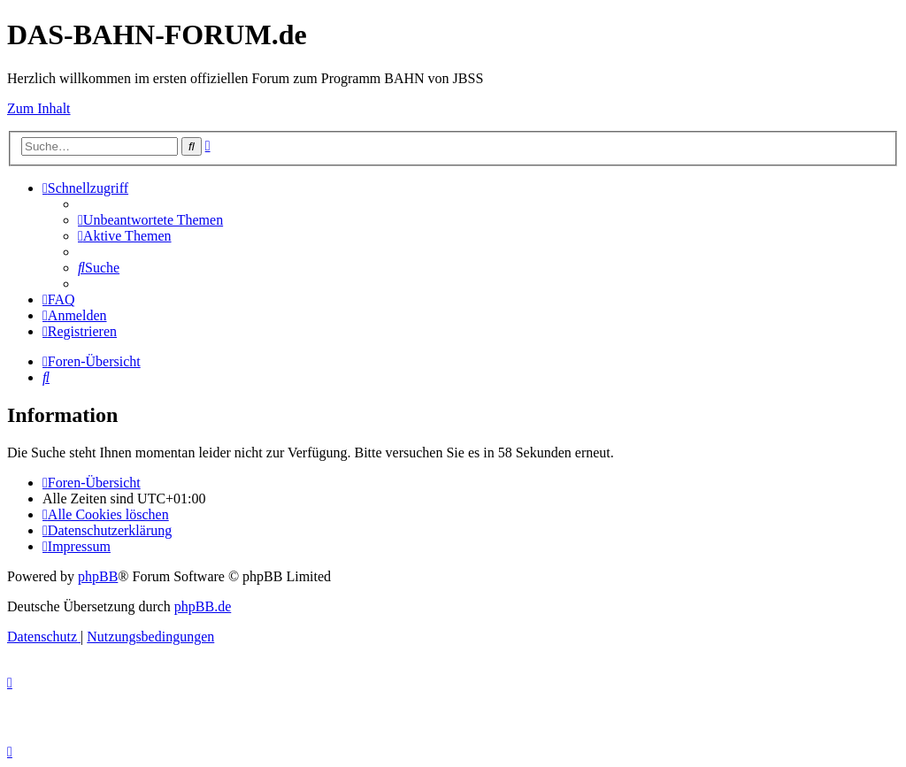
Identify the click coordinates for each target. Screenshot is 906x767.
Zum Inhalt (39, 108)
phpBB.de (202, 606)
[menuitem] (150, 219)
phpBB (98, 576)
